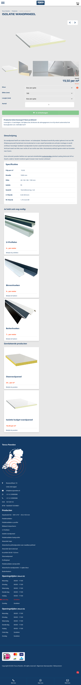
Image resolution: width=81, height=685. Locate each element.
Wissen (77, 83)
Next (75, 22)
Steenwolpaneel (7, 556)
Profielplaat (6, 560)
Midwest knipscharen (9, 526)
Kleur (4, 87)
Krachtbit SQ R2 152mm (10, 552)
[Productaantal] (49, 104)
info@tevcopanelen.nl (13, 490)
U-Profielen (5, 530)
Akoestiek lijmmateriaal (10, 549)
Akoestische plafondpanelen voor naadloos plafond (18, 545)
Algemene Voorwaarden (44, 666)
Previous (70, 22)
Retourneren (58, 666)
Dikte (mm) (6, 92)
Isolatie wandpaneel (8, 534)
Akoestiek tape (7, 541)
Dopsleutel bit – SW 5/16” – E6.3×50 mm (16, 515)
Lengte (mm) (6, 98)
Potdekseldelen (7, 518)
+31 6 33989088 (12, 494)
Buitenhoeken (6, 571)
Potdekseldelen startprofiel (11, 564)
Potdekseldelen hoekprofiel (11, 537)
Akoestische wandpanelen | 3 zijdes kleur (15, 567)
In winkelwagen (42, 113)
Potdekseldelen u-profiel (10, 522)
